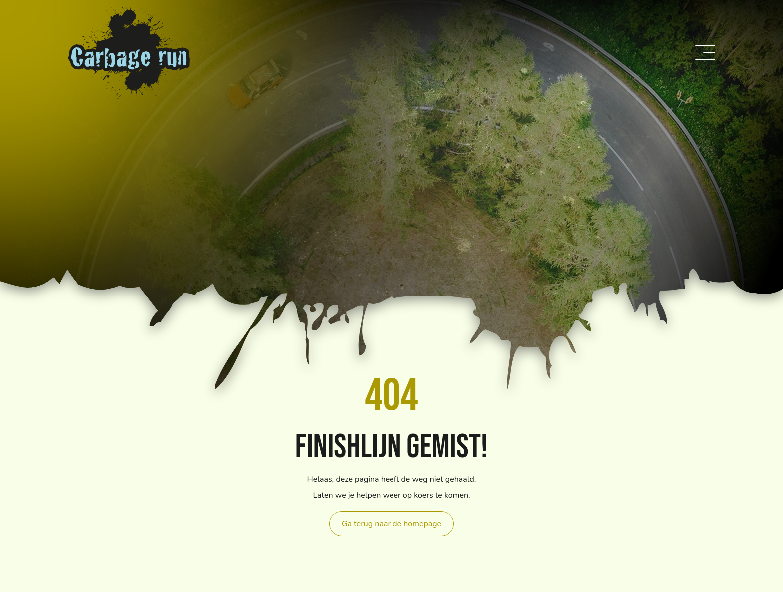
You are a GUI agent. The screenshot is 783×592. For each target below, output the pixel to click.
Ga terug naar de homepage (391, 523)
